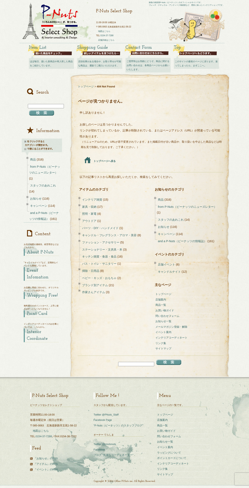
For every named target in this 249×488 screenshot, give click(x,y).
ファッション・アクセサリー (100, 242)
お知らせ (163, 226)
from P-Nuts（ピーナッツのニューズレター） (187, 206)
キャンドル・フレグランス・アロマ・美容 (109, 235)
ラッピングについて (169, 452)
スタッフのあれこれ (171, 219)
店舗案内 (160, 299)
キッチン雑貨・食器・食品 (99, 256)
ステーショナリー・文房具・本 (102, 249)
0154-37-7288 (106, 35)
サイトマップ (163, 348)
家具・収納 (89, 206)
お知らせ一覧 (163, 321)
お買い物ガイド (164, 310)
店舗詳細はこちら (106, 40)
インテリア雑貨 (92, 199)
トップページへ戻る (100, 161)
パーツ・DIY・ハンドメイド (100, 228)
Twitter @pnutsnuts (105, 444)
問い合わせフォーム (167, 315)
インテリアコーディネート (171, 337)
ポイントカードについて (171, 458)
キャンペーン (166, 234)
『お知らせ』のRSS (46, 458)
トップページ (86, 86)
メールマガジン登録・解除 (171, 326)
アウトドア (89, 221)
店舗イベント (166, 264)
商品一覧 (160, 304)
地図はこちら (104, 31)
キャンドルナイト (169, 271)
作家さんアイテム (93, 292)
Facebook (99, 449)
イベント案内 (163, 332)
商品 (161, 199)
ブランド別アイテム (95, 285)
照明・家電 (89, 213)
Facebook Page (103, 419)
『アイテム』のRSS (46, 463)
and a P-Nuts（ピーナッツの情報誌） (182, 241)
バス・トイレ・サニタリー (99, 263)
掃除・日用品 (90, 270)
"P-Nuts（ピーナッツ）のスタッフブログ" (118, 425)
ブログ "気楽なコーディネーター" (114, 454)
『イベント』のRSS (46, 469)
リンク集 (160, 343)
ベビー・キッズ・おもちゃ (99, 278)
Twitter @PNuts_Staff (106, 414)
